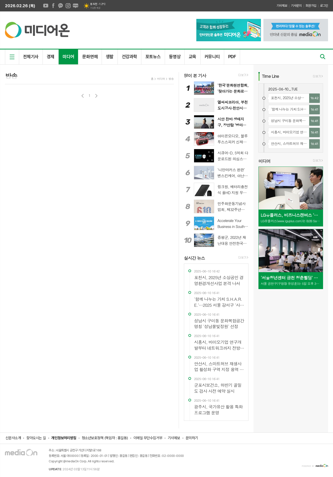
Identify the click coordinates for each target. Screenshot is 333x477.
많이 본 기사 (195, 76)
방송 (171, 79)
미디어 (68, 56)
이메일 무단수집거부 (148, 438)
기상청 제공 (95, 8)
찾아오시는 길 (36, 438)
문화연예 (90, 56)
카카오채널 (60, 5)
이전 (82, 96)
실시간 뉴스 (194, 258)
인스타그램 (68, 5)
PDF (232, 56)
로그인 (324, 5)
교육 (192, 56)
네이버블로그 (75, 5)
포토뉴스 (153, 56)
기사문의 (296, 5)
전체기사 (31, 56)
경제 (50, 56)
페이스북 (53, 5)
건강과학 (129, 56)
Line (270, 76)
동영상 (174, 56)
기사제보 (282, 5)
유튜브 (45, 5)
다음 (96, 96)
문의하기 (192, 438)
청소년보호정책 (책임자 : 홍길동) (105, 438)
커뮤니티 (212, 56)
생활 (110, 56)
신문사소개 (13, 438)
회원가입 (311, 5)
